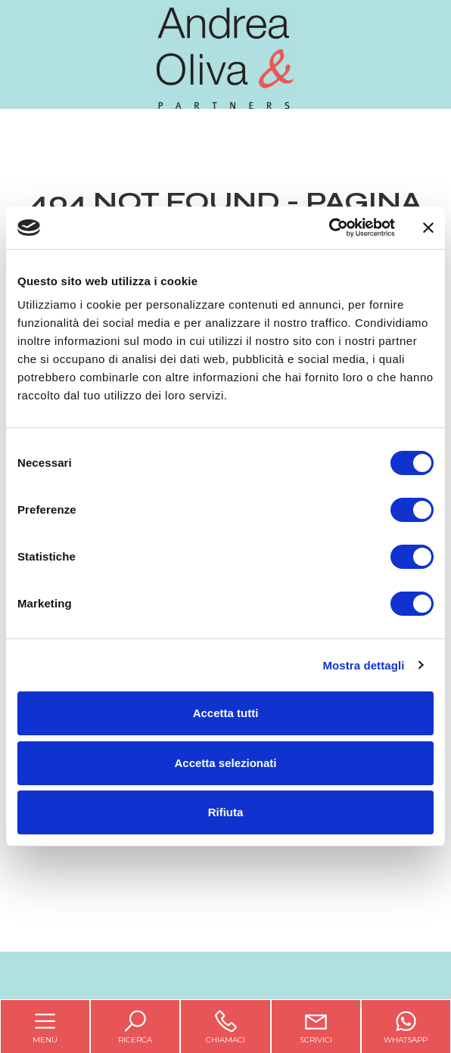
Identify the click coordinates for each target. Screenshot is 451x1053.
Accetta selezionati (225, 762)
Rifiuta (226, 812)
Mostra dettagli (363, 665)
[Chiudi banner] (428, 227)
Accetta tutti (226, 713)
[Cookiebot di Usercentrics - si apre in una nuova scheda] (329, 228)
